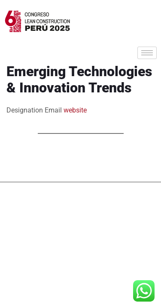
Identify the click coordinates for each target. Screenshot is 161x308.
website (75, 110)
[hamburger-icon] (147, 53)
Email (53, 110)
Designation (24, 110)
